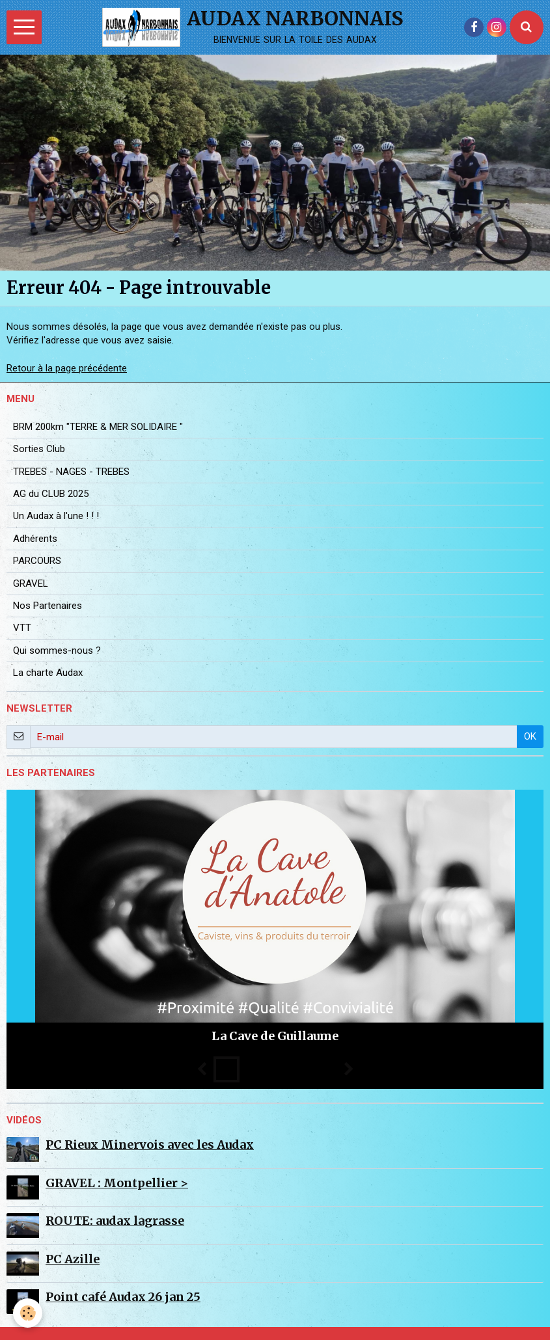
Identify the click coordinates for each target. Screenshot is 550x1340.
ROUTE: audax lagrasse (115, 1220)
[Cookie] (27, 1313)
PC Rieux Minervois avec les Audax (150, 1144)
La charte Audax (48, 672)
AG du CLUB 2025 (51, 494)
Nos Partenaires (47, 605)
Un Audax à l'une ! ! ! (56, 516)
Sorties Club (39, 449)
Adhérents (35, 538)
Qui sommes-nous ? (57, 650)
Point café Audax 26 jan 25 (123, 1296)
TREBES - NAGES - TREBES (71, 471)
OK (530, 736)
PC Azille (73, 1259)
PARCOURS (37, 561)
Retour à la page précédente (67, 368)
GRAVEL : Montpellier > (117, 1182)
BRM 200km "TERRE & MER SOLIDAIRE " (98, 427)
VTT (22, 628)
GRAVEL (30, 583)
